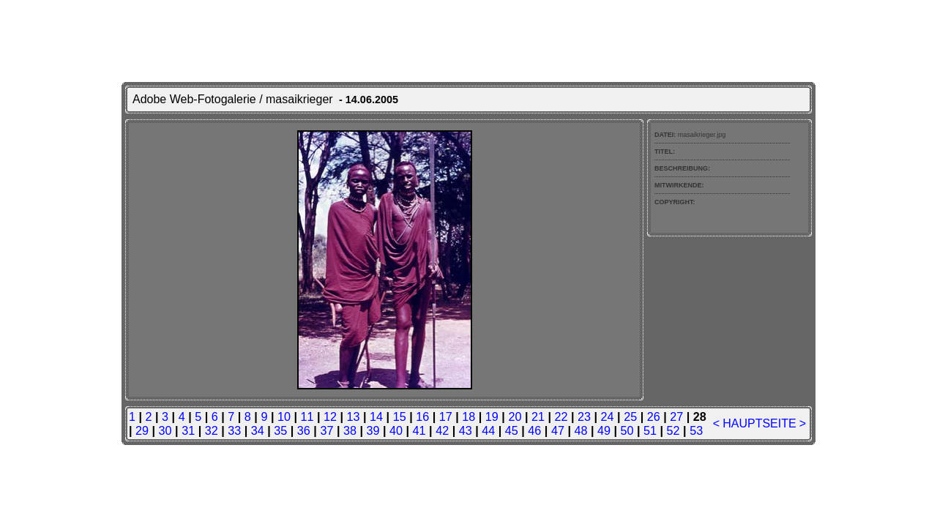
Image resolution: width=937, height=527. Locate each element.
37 (326, 430)
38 (349, 430)
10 (284, 416)
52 (673, 430)
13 (353, 416)
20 (514, 416)
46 (534, 430)
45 (511, 430)
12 (330, 416)
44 (488, 430)
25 (630, 416)
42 (442, 430)
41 (419, 430)
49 (604, 430)
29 (142, 430)
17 (445, 416)
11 (306, 416)
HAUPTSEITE (759, 423)
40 (396, 430)
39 (373, 430)
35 (280, 430)
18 (468, 416)
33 (234, 430)
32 (211, 430)
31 (188, 430)
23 (584, 416)
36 (303, 430)
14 (376, 416)
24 (607, 416)
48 (580, 430)
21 (538, 416)
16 (422, 416)
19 (492, 416)
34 (257, 430)
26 (653, 416)
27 (676, 416)
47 (557, 430)
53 (696, 430)
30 (165, 430)
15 (399, 416)
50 (627, 430)
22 (560, 416)
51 (650, 430)
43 (465, 430)
